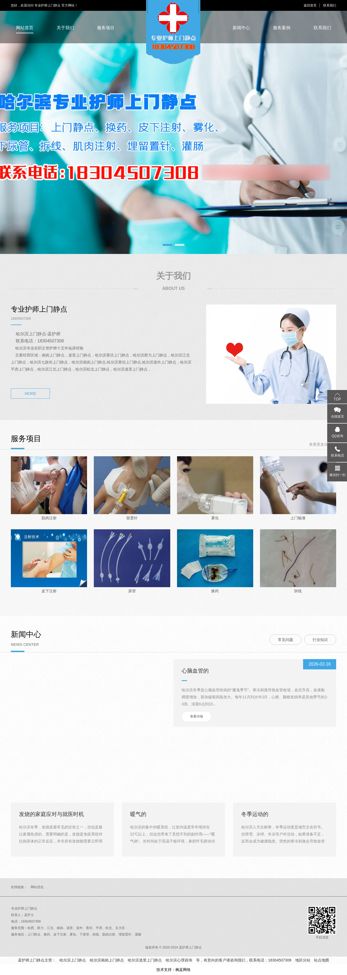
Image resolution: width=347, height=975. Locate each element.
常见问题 (285, 639)
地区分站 (302, 960)
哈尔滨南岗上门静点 (107, 960)
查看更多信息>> (322, 444)
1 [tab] (167, 245)
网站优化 (37, 887)
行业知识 (320, 639)
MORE (30, 393)
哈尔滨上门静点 (72, 960)
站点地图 (321, 960)
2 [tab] (179, 245)
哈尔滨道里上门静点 (145, 960)
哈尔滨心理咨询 (179, 960)
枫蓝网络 (183, 969)
